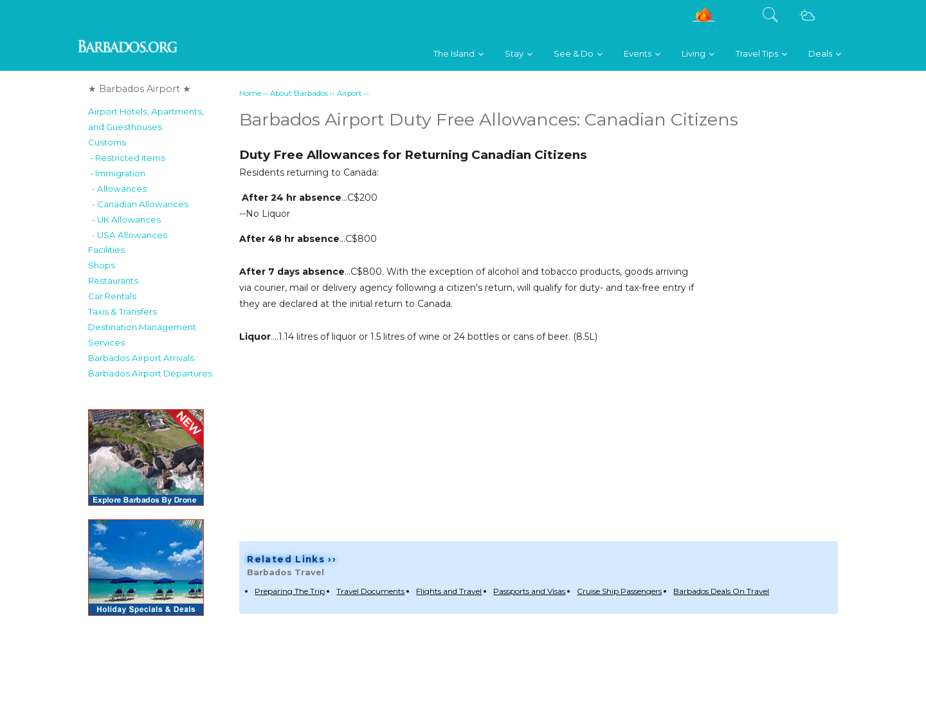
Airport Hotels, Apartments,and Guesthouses (146, 119)
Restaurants (113, 280)
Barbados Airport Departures (150, 373)
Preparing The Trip (290, 591)
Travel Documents (370, 591)
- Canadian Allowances (138, 204)
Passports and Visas (529, 591)
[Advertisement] (786, 332)
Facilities (106, 250)
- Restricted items (126, 158)
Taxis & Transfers (122, 311)
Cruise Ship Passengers (619, 591)
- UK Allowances (124, 219)
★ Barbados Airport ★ (139, 89)
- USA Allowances (127, 235)
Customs (107, 142)
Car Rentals (112, 296)
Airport (349, 93)
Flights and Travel (449, 591)
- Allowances (117, 188)
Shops (101, 265)
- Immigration (116, 173)
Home (250, 93)
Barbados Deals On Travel (721, 591)
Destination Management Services (142, 334)
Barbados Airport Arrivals (141, 358)
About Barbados (299, 93)
